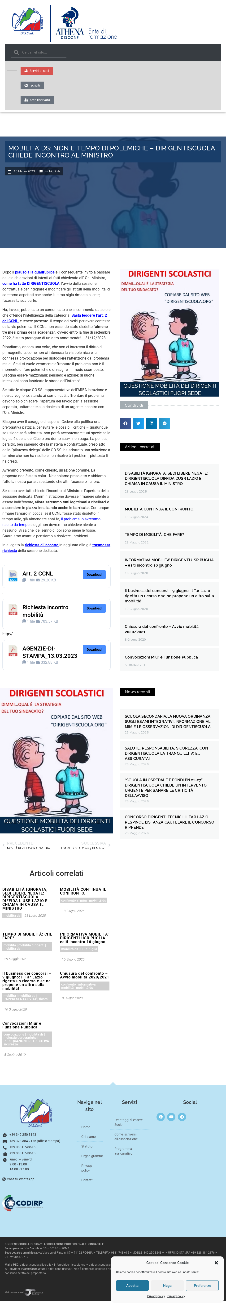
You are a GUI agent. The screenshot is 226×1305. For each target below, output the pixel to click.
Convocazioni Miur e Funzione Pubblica (21, 1029)
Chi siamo (88, 1140)
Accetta (132, 1286)
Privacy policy (156, 1296)
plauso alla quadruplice (35, 276)
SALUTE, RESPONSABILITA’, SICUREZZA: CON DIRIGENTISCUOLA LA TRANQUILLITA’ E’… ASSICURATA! (166, 757)
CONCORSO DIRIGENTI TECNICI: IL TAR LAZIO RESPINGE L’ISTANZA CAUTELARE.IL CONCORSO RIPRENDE (169, 825)
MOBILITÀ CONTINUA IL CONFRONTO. (83, 895)
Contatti (87, 1183)
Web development (24, 1295)
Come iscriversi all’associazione (126, 1140)
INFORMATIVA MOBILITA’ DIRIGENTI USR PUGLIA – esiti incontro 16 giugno (84, 942)
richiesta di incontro (41, 548)
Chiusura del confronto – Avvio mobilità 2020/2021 (84, 979)
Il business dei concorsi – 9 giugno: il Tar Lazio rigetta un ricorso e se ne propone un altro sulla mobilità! (27, 984)
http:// (7, 637)
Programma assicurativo (123, 1154)
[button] (216, 1262)
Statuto (86, 1150)
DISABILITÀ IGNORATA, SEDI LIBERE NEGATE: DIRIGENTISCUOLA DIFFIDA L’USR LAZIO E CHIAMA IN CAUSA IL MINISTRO (25, 902)
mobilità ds (52, 175)
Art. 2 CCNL (37, 577)
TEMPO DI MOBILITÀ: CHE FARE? (27, 940)
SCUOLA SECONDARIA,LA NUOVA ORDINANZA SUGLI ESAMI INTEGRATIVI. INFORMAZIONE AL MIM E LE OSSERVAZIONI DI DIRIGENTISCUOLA (168, 725)
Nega (167, 1286)
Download (94, 578)
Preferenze (202, 1286)
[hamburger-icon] (12, 67)
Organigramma (92, 1159)
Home (85, 1130)
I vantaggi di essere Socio (128, 1126)
